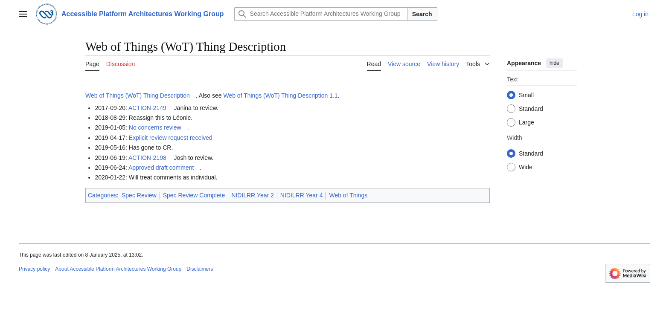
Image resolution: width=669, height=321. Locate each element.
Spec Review (139, 195)
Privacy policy (34, 269)
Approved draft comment (161, 167)
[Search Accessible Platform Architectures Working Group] (320, 14)
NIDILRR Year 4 (301, 195)
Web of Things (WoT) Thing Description (137, 95)
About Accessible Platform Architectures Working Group (118, 269)
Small (526, 95)
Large (526, 122)
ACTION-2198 (147, 157)
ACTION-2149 (147, 107)
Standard (531, 108)
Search (422, 14)
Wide (525, 167)
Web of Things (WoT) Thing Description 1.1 (280, 95)
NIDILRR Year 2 (252, 195)
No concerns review (155, 127)
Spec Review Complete (194, 195)
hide (554, 63)
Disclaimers (199, 269)
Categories (102, 195)
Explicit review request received (170, 137)
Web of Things (348, 195)
